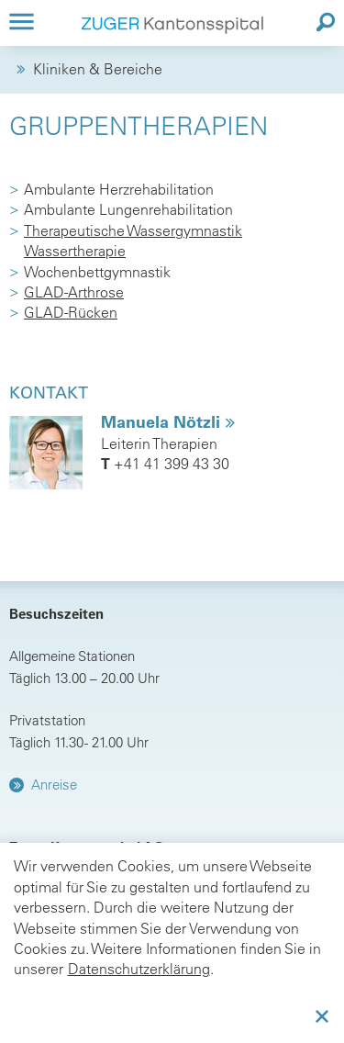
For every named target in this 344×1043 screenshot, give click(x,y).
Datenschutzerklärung (139, 968)
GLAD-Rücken (70, 312)
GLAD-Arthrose (74, 292)
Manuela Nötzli (163, 421)
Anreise (54, 784)
